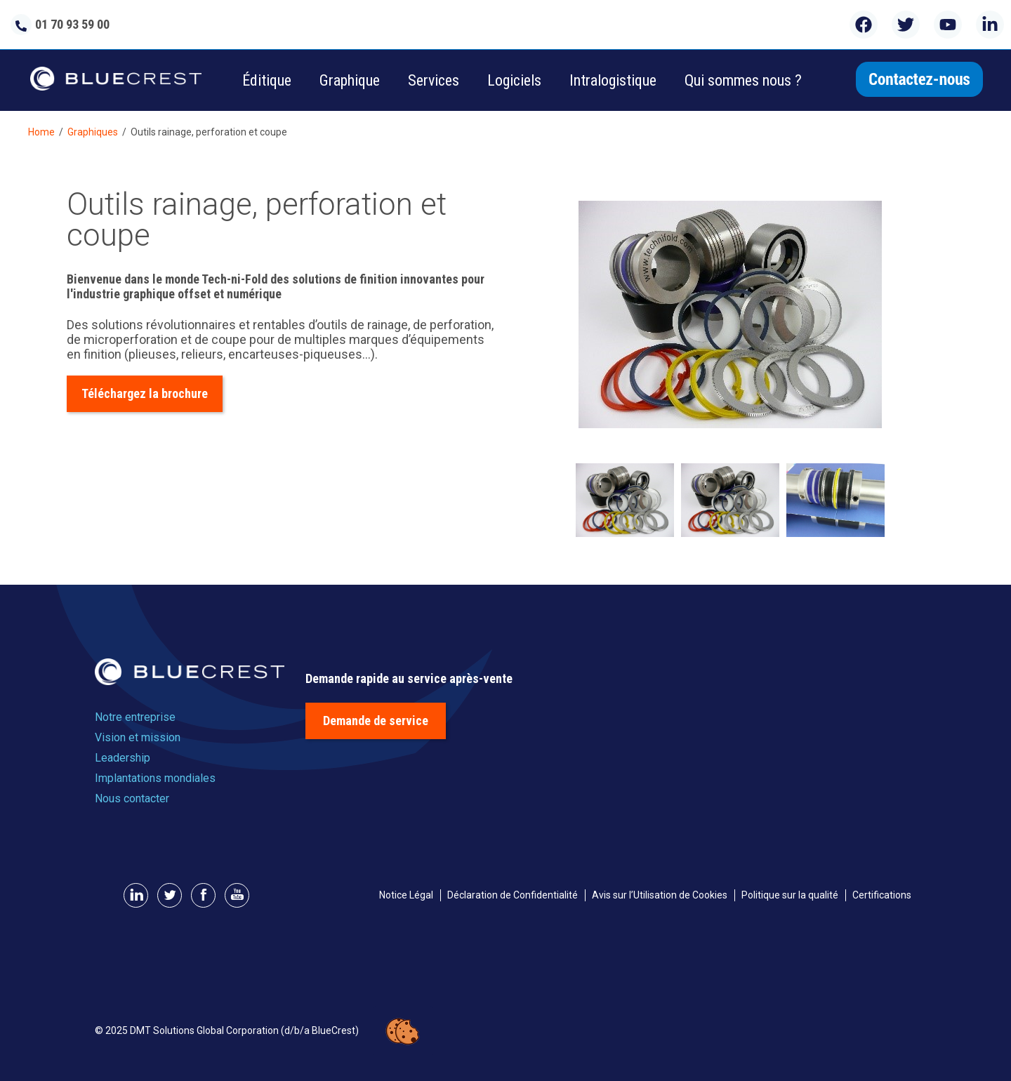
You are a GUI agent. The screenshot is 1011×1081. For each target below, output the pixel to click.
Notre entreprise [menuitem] (135, 717)
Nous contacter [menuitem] (132, 798)
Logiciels (514, 80)
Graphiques (92, 132)
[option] (730, 316)
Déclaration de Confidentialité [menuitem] (512, 895)
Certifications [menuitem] (881, 895)
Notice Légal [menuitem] (406, 895)
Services (433, 80)
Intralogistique (612, 80)
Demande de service (375, 720)
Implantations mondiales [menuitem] (155, 778)
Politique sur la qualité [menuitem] (789, 895)
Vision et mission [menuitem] (137, 737)
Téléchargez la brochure (144, 393)
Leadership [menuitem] (122, 757)
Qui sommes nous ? (743, 80)
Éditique (266, 80)
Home (41, 132)
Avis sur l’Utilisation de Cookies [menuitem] (659, 895)
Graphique (349, 80)
